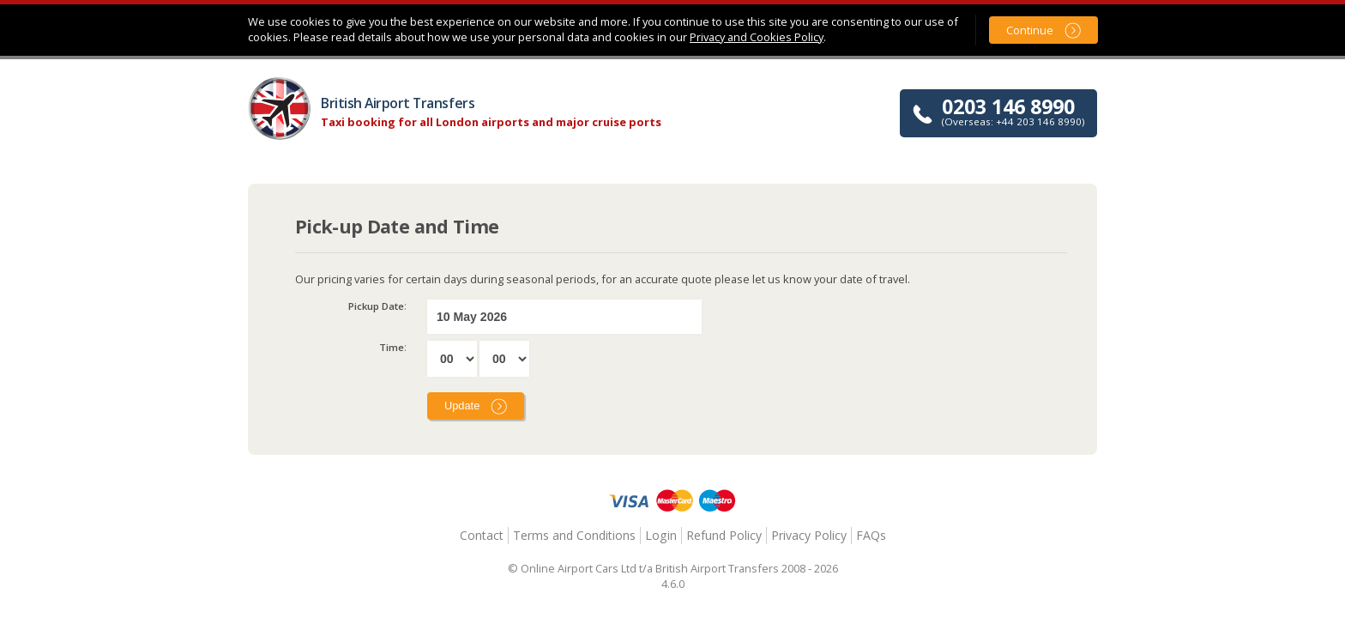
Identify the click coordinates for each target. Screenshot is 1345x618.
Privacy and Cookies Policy (756, 37)
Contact (482, 535)
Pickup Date (376, 306)
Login (661, 535)
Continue (1029, 30)
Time (391, 347)
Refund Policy (724, 535)
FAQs (871, 535)
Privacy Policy (809, 535)
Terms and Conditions (574, 535)
